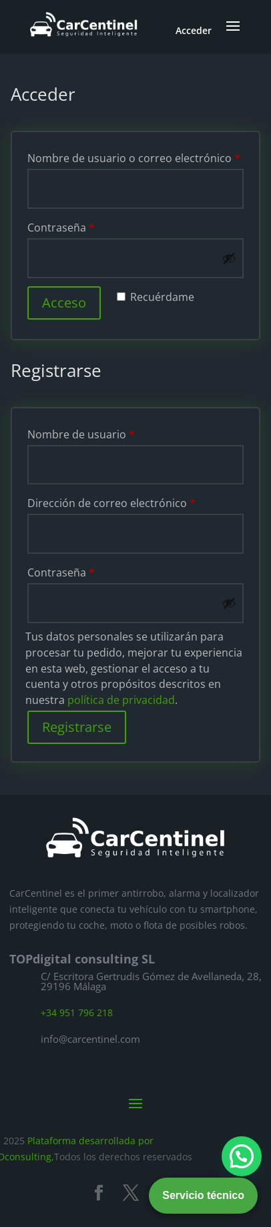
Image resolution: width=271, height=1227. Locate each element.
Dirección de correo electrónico (111, 503)
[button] (242, 1156)
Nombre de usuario (81, 434)
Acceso (64, 303)
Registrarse (76, 727)
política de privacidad (121, 700)
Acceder (194, 30)
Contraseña (61, 227)
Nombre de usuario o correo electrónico (133, 158)
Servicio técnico (203, 1195)
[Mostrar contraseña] (229, 258)
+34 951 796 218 (77, 1012)
